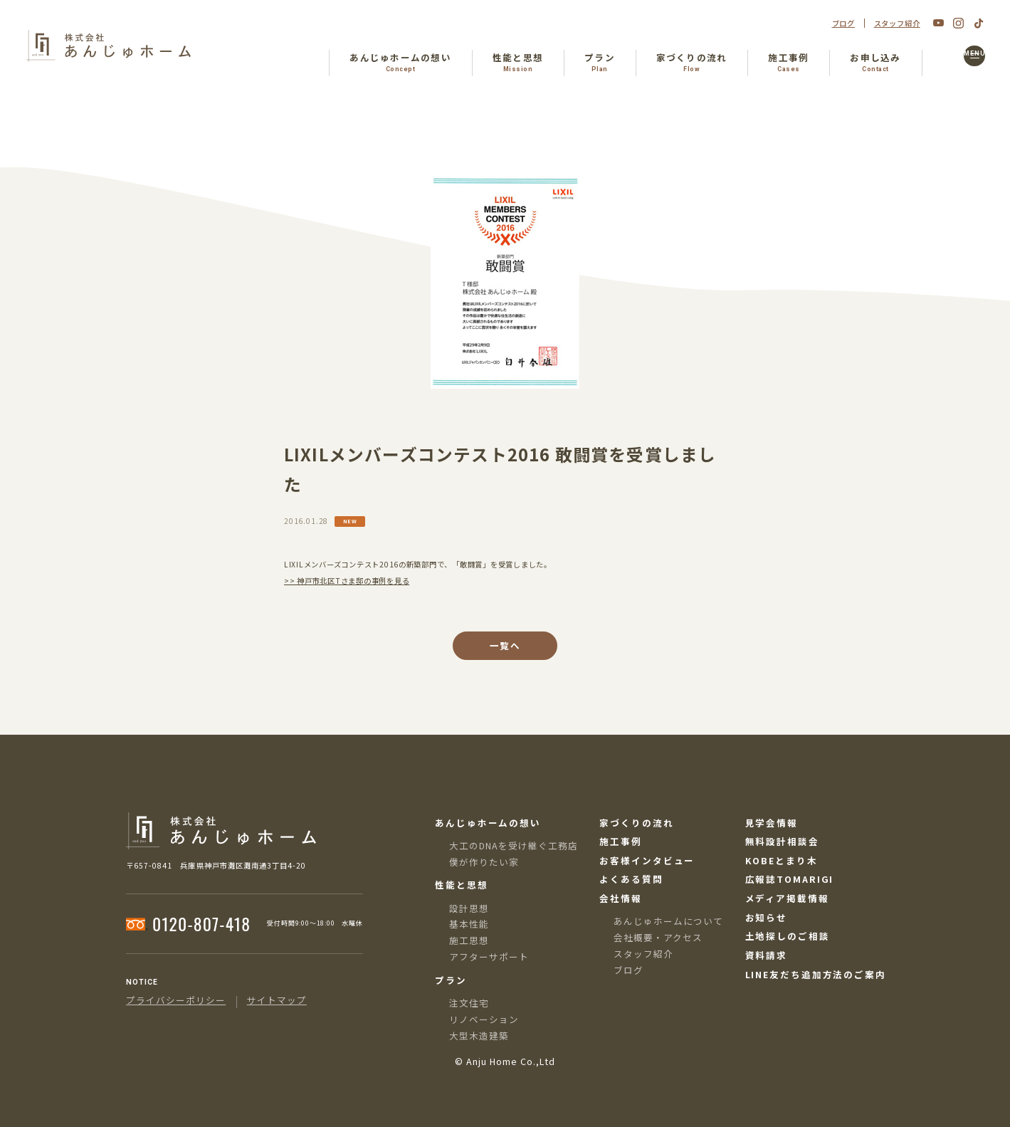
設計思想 (469, 908)
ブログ (844, 23)
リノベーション (484, 1019)
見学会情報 (771, 823)
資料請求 (766, 955)
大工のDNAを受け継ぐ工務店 (513, 845)
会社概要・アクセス (658, 937)
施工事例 (620, 841)
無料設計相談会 (782, 841)
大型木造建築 (479, 1035)
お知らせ (766, 918)
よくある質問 (631, 879)
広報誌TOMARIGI (789, 879)
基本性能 (469, 924)
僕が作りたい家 (484, 862)
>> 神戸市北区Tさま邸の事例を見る (346, 580)
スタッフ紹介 (897, 23)
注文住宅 (469, 1003)
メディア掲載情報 (787, 898)
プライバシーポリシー (176, 1000)
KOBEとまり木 (781, 861)
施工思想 (469, 940)
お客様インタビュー (647, 861)
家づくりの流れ (636, 823)
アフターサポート (489, 956)
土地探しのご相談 (787, 936)
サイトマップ (277, 1000)
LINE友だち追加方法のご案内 (815, 975)
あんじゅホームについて (668, 921)
